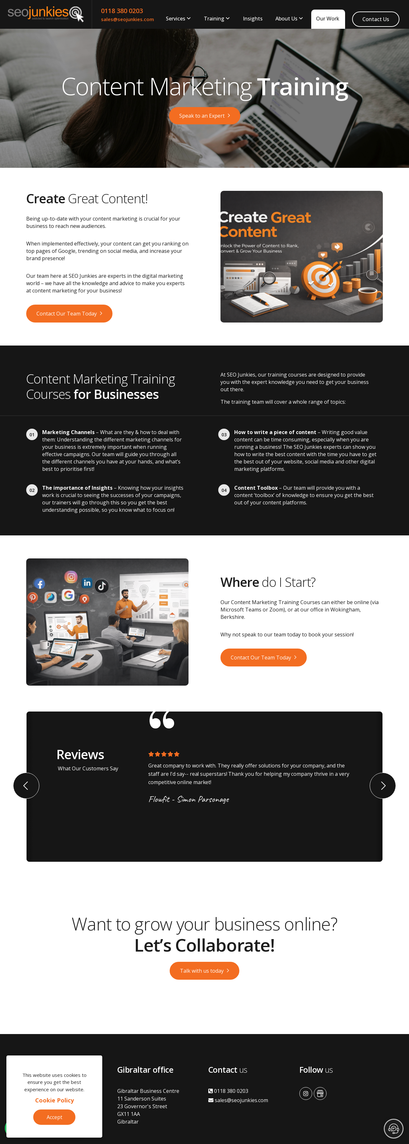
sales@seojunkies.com (127, 19)
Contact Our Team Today (66, 313)
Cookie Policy (54, 1100)
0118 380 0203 (122, 10)
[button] (26, 786)
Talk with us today (202, 970)
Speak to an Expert (202, 115)
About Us (286, 18)
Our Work (327, 18)
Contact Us (375, 19)
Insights (253, 18)
